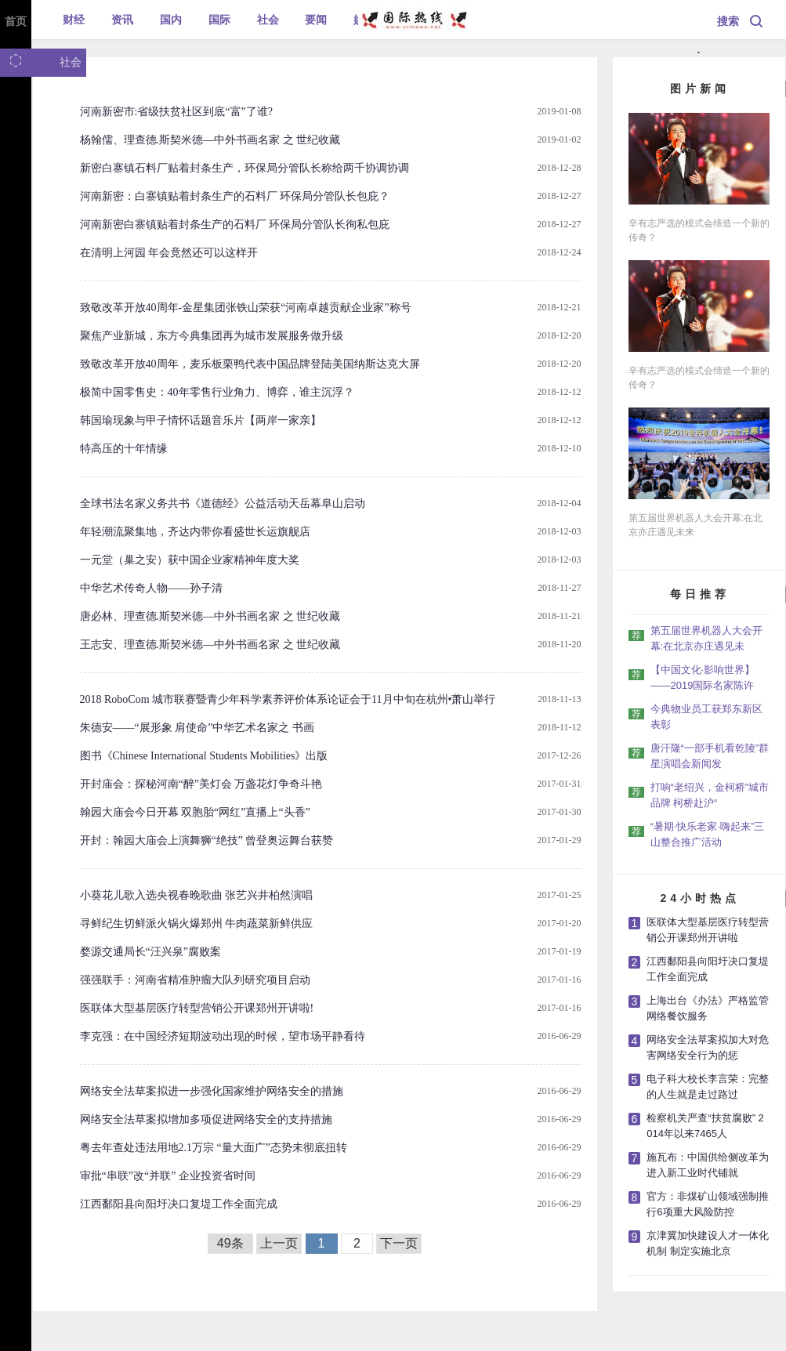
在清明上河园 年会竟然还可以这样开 (169, 253)
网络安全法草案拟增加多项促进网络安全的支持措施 (206, 1119)
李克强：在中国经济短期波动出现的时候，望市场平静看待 (222, 1036)
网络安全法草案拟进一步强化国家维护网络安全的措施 (211, 1091)
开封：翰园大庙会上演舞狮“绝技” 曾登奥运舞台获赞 (207, 840)
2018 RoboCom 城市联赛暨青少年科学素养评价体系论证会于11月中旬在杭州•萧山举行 (288, 699)
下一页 (399, 1243)
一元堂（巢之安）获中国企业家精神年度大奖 (189, 560)
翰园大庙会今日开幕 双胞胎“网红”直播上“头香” (195, 812)
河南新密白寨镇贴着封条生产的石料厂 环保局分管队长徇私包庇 (235, 224)
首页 (16, 21)
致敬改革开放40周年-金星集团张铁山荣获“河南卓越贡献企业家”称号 (245, 307)
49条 (230, 1243)
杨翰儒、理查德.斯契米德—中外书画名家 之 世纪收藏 (210, 140)
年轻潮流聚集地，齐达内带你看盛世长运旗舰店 (195, 532)
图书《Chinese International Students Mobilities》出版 (204, 756)
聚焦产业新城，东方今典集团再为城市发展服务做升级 (211, 336)
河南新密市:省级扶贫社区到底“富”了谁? (176, 112)
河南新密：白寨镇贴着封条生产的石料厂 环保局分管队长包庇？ (235, 196)
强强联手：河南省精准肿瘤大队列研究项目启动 (195, 980)
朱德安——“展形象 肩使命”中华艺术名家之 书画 (197, 727)
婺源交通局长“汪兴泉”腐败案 (150, 952)
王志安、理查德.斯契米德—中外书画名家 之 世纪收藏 (210, 644)
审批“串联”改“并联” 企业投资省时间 (167, 1176)
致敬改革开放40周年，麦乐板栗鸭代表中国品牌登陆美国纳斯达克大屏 (250, 364)
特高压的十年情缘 (124, 449)
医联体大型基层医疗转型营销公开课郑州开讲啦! (197, 1008)
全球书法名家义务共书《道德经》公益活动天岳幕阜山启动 (222, 503)
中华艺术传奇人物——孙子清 (151, 588)
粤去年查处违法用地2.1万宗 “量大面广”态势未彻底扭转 (213, 1148)
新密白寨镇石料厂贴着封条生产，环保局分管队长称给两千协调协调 (244, 168)
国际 (219, 19)
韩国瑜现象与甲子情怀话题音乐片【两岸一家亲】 (200, 420)
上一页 (279, 1243)
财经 (74, 19)
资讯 (122, 19)
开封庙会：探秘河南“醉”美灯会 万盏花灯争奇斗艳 (201, 784)
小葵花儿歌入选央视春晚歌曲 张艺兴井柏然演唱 (196, 895)
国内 (171, 19)
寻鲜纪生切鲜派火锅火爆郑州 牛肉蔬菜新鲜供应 (196, 923)
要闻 (316, 19)
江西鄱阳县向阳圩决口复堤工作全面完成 (178, 1204)
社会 (268, 19)
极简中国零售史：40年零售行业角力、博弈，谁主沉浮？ (217, 392)
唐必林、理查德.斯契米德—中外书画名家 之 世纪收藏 (210, 616)
